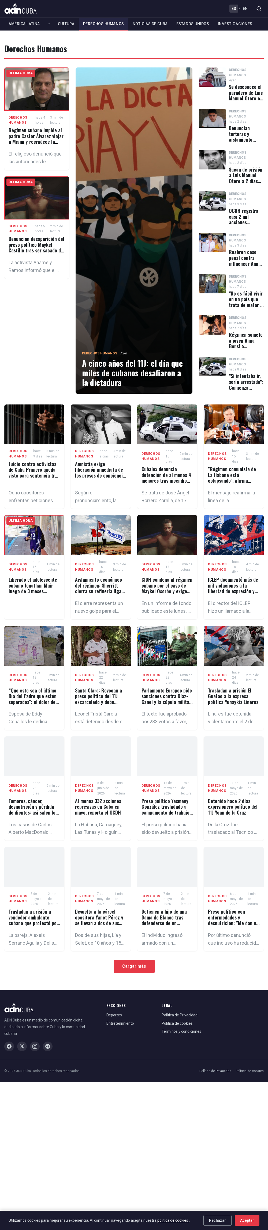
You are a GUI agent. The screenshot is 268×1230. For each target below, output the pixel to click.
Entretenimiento (120, 1023)
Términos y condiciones (181, 1031)
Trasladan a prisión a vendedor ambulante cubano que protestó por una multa (33, 920)
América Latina (24, 24)
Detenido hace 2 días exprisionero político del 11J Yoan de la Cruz (233, 806)
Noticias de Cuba (150, 24)
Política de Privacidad (180, 1015)
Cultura (66, 24)
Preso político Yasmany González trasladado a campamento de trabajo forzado (165, 809)
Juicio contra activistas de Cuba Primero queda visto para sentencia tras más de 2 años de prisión (34, 472)
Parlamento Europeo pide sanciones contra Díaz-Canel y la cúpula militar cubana (167, 699)
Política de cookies (177, 1023)
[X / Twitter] (22, 1046)
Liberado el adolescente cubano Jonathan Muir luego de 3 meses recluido (33, 588)
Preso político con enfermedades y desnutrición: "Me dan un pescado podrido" (233, 920)
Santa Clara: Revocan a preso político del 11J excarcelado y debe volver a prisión (98, 699)
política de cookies (173, 1220)
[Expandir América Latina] (49, 24)
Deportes (114, 1015)
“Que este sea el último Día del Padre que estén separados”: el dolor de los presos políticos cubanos (33, 702)
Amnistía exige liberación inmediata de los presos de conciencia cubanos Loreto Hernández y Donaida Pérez (100, 478)
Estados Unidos (192, 24)
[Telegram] (48, 1046)
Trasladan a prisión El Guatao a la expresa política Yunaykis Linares (233, 696)
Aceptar (247, 1220)
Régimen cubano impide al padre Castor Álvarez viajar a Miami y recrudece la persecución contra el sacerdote (36, 142)
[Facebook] (9, 1046)
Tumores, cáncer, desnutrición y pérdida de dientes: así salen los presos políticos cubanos (34, 809)
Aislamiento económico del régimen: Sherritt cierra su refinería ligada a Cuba (100, 588)
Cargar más (134, 966)
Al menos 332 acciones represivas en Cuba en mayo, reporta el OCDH (98, 806)
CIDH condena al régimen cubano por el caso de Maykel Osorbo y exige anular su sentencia (167, 588)
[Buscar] (259, 8)
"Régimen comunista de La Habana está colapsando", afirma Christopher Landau (232, 477)
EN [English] (245, 8)
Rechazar (217, 1220)
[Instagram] (35, 1046)
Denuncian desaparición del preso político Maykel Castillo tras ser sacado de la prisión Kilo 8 (36, 247)
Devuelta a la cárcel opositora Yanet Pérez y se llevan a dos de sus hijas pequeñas (99, 920)
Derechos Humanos (103, 24)
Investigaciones (235, 24)
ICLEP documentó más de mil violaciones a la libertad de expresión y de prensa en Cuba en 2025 (233, 591)
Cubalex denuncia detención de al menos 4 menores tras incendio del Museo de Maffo (166, 477)
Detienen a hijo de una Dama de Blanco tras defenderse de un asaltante (164, 920)
